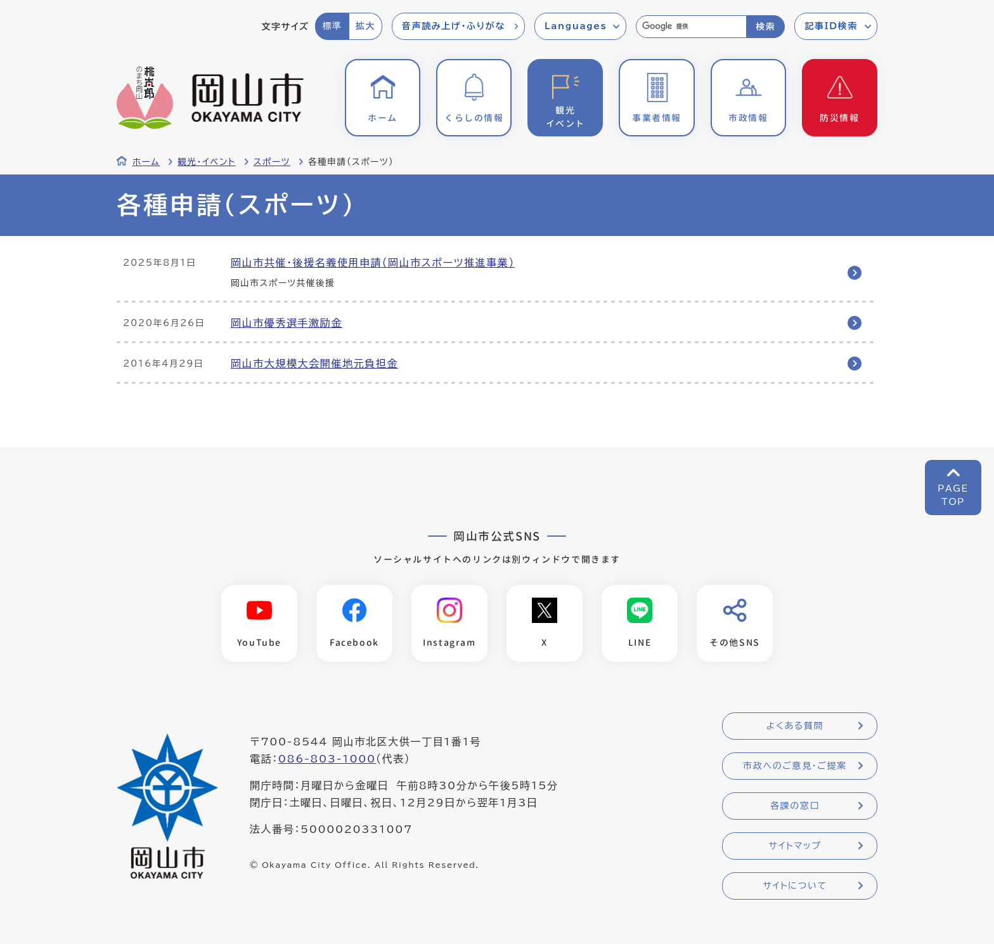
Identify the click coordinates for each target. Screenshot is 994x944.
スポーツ (272, 161)
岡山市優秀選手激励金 (286, 323)
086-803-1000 (327, 759)
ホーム (146, 161)
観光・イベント (207, 161)
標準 (332, 26)
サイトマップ (794, 845)
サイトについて (795, 885)
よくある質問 (794, 725)
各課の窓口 (795, 805)
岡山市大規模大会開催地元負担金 (314, 363)
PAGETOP (953, 495)
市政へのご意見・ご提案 (795, 765)
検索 (765, 26)
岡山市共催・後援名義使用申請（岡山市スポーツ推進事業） (373, 263)
